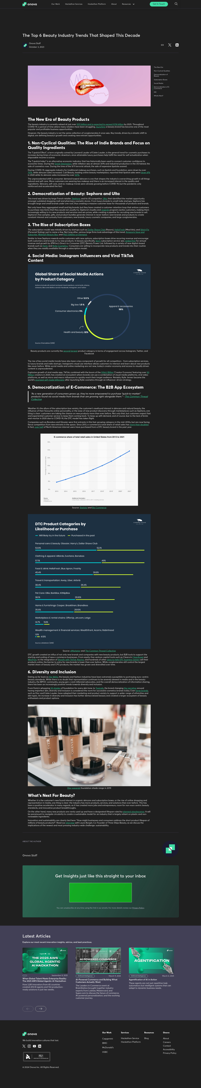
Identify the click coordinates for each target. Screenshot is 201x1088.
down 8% (145, 173)
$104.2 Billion (107, 372)
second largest (70, 351)
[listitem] (47, 975)
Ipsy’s (98, 241)
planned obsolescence (133, 812)
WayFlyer (32, 660)
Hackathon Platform (97, 4)
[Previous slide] (28, 1009)
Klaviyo (80, 660)
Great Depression (63, 164)
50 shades (56, 688)
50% (77, 175)
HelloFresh (119, 230)
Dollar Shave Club (97, 230)
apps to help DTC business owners (123, 660)
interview (70, 823)
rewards (105, 210)
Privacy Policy (138, 908)
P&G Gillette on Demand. (75, 235)
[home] (30, 4)
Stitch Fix (144, 230)
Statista (83, 508)
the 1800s (53, 677)
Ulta (105, 199)
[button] (128, 4)
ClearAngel (137, 657)
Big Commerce (99, 508)
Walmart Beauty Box (48, 235)
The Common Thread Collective (100, 651)
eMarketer (75, 651)
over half (39, 427)
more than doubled (139, 425)
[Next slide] (40, 1009)
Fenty (45, 246)
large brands (142, 691)
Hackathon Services (73, 4)
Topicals (100, 688)
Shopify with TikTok (67, 660)
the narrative (130, 688)
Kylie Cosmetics (60, 246)
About (114, 4)
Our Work (55, 4)
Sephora (76, 199)
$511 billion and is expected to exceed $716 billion (100, 124)
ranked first (130, 241)
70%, (30, 173)
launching (100, 127)
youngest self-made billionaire (49, 380)
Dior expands (73, 788)
